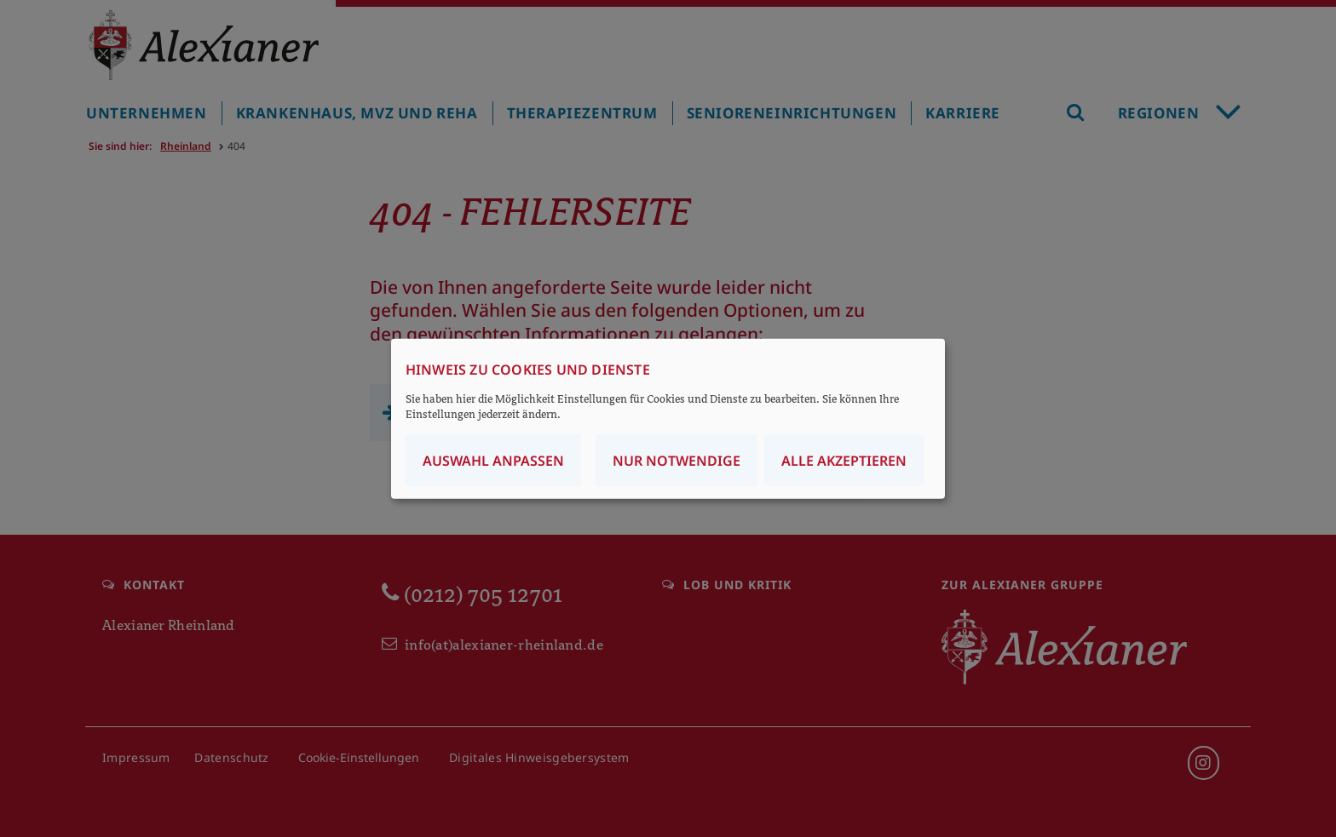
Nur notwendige (676, 460)
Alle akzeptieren (844, 460)
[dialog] (668, 418)
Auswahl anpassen (493, 460)
